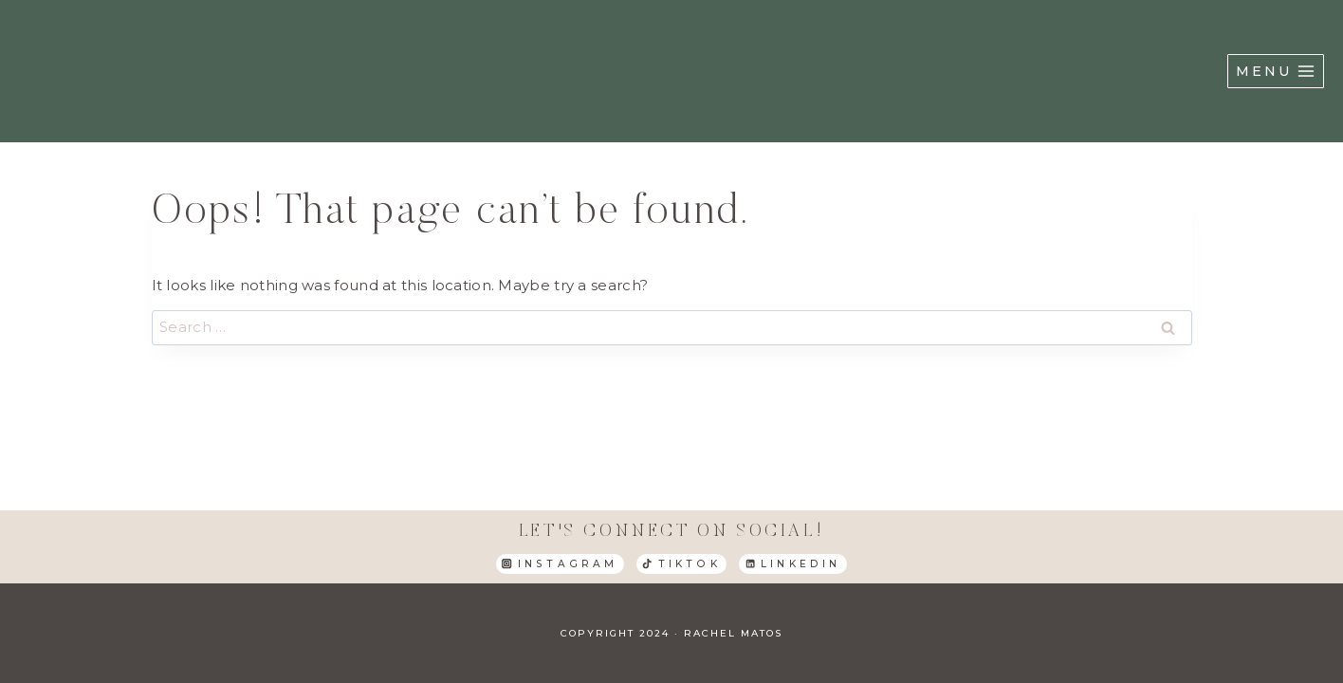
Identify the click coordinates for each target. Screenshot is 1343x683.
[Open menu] (1275, 71)
